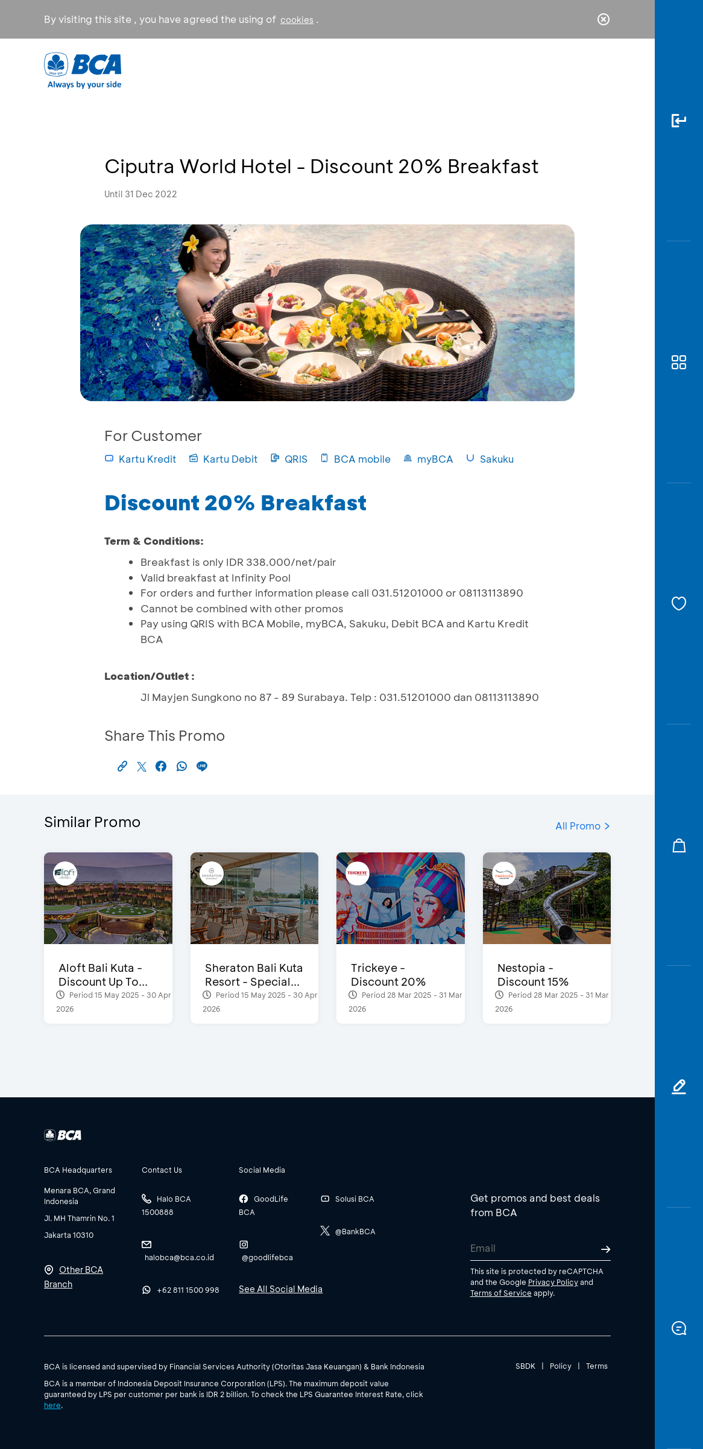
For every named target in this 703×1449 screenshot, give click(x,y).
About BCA (376, 69)
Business (302, 69)
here (52, 1405)
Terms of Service (501, 1293)
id (578, 70)
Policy (561, 1366)
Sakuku (489, 458)
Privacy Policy (553, 1282)
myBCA (428, 458)
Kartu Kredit (140, 458)
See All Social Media (281, 1289)
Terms (597, 1366)
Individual (233, 69)
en (600, 70)
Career (445, 69)
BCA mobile (355, 458)
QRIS (288, 458)
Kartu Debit (223, 458)
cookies (297, 19)
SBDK (525, 1366)
